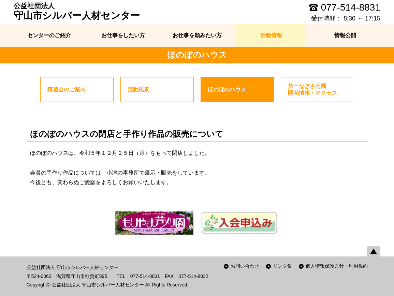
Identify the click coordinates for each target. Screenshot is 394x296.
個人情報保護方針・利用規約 (337, 266)
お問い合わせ (245, 266)
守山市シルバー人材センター (77, 11)
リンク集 (282, 266)
